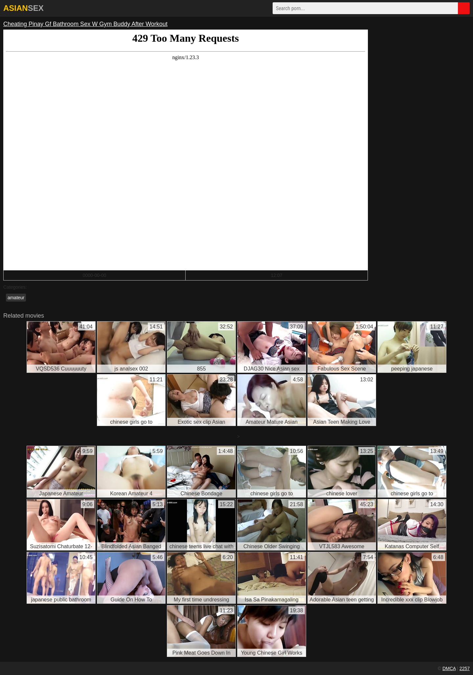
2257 (465, 668)
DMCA (449, 668)
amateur (16, 297)
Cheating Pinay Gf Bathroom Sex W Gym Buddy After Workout (85, 24)
